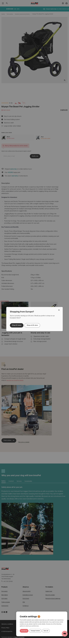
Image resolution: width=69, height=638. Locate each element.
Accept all (24, 631)
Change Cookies (35, 631)
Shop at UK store (32, 325)
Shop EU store (16, 325)
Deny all (46, 631)
